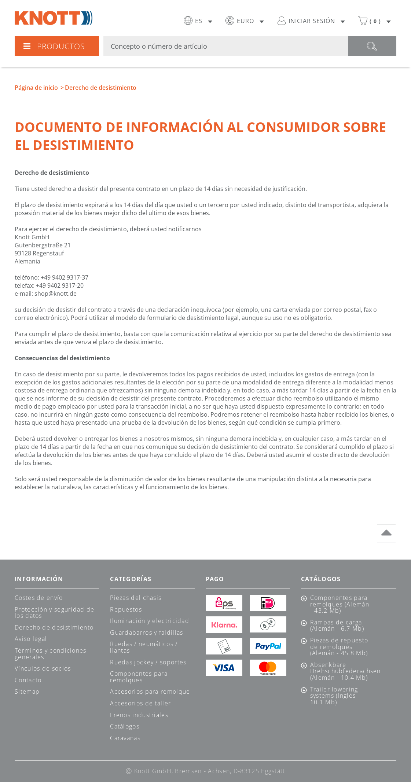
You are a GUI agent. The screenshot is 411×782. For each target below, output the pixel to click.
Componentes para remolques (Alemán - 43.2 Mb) (339, 604)
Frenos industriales (139, 715)
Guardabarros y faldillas (146, 632)
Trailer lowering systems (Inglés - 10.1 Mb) (335, 696)
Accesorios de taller (140, 703)
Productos (54, 46)
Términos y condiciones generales (51, 653)
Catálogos (124, 726)
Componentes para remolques (139, 677)
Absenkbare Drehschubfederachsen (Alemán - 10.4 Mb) (341, 671)
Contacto (28, 680)
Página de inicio (36, 88)
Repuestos (126, 609)
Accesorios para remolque (150, 691)
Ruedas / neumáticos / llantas (143, 647)
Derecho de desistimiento (54, 627)
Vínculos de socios (43, 668)
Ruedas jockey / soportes (148, 662)
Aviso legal (31, 639)
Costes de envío (39, 598)
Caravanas (125, 738)
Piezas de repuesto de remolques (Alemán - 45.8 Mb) (339, 647)
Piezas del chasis (135, 598)
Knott (53, 18)
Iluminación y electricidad (149, 621)
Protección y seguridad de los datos (55, 612)
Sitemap (27, 691)
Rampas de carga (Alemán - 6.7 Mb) (337, 625)
